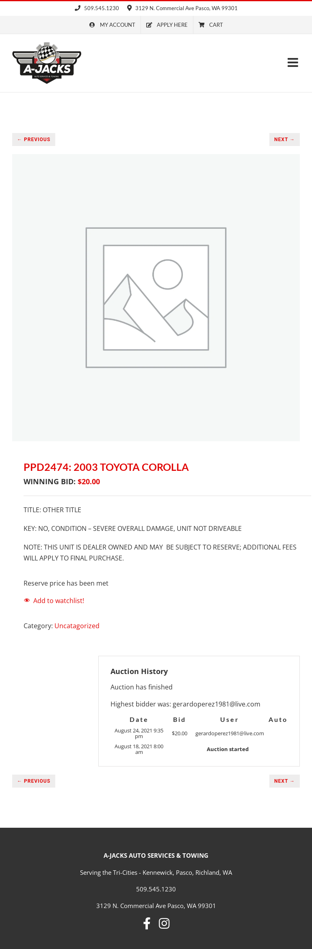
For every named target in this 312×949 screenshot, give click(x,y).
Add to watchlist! (58, 600)
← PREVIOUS (33, 139)
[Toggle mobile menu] (294, 62)
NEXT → (284, 139)
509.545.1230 (97, 8)
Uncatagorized (77, 625)
